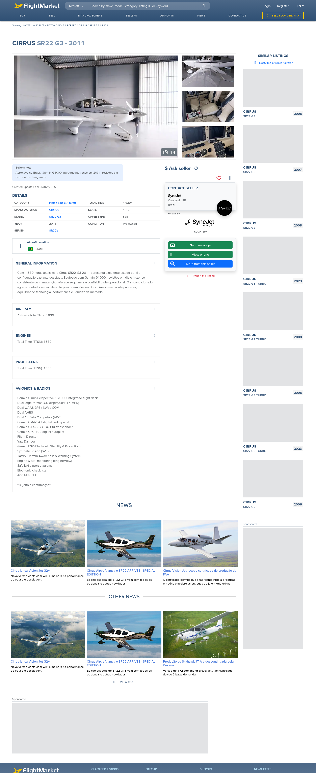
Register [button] (283, 6)
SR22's (53, 230)
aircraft (38, 25)
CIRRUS (83, 25)
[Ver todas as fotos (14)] (169, 152)
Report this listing (200, 275)
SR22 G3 (94, 25)
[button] (203, 6)
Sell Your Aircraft (283, 15)
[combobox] (148, 6)
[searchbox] (148, 6)
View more (124, 681)
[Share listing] (230, 178)
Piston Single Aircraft (61, 25)
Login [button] (267, 6)
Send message (189, 245)
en (299, 6)
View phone (188, 254)
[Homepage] (26, 25)
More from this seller (200, 264)
